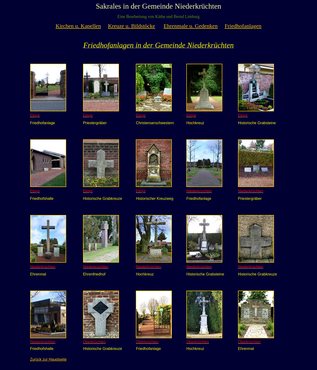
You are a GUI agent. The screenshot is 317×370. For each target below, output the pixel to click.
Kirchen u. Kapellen (78, 26)
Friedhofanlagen (243, 26)
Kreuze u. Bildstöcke (131, 26)
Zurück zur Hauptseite (48, 359)
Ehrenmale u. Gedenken (191, 26)
